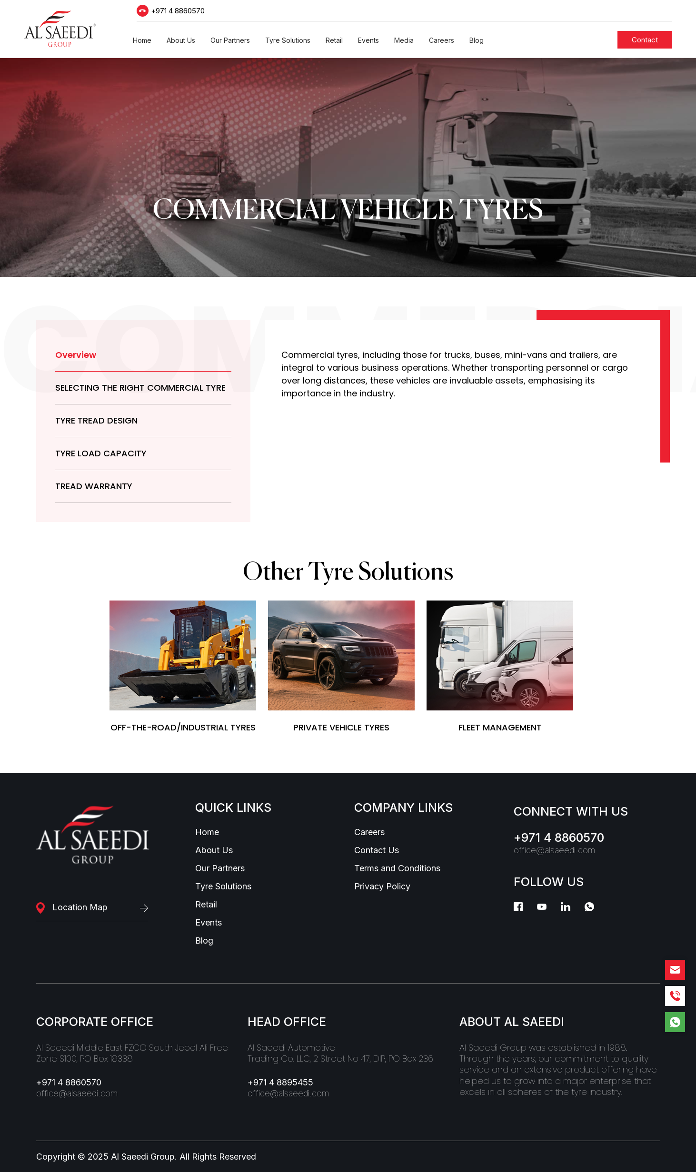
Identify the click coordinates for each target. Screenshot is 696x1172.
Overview (75, 355)
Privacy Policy (382, 886)
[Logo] (60, 28)
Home (207, 832)
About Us (214, 850)
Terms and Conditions (397, 868)
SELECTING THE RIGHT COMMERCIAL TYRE (140, 388)
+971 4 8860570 (178, 10)
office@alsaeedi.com (554, 850)
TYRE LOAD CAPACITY (101, 453)
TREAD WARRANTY (93, 486)
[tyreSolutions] (182, 667)
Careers (369, 832)
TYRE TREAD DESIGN (96, 420)
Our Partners (220, 868)
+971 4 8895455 (280, 1082)
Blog (204, 940)
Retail (206, 904)
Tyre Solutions (223, 886)
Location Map (80, 907)
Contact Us (376, 850)
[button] (142, 40)
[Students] (644, 40)
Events (208, 922)
